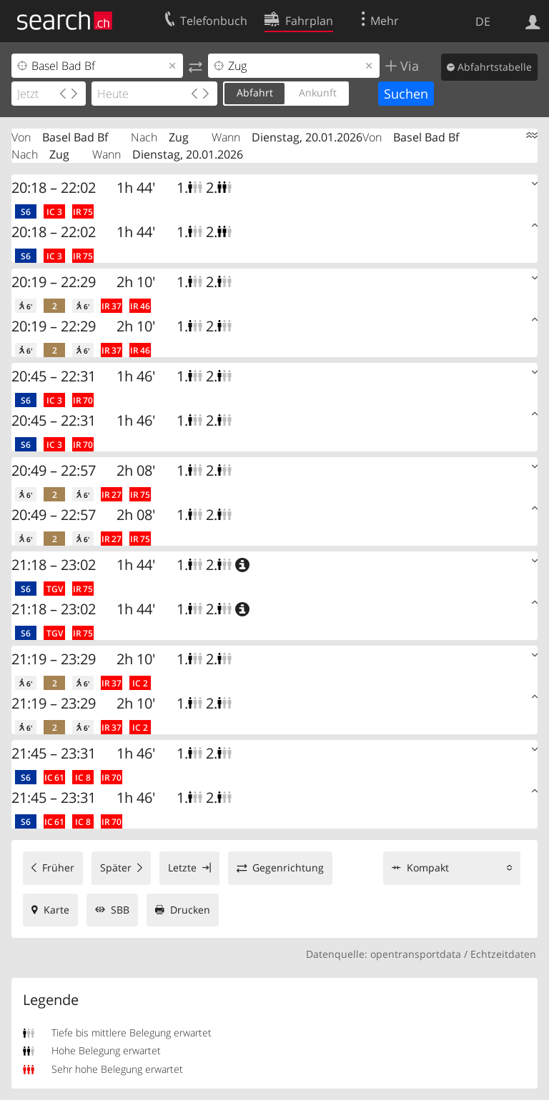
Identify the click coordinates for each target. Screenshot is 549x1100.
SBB (120, 909)
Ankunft (318, 92)
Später (116, 867)
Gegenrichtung (288, 867)
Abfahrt (255, 92)
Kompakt (428, 867)
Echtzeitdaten (503, 954)
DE (482, 21)
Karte (56, 909)
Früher (58, 867)
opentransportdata (415, 954)
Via (408, 65)
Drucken (190, 909)
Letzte (182, 867)
